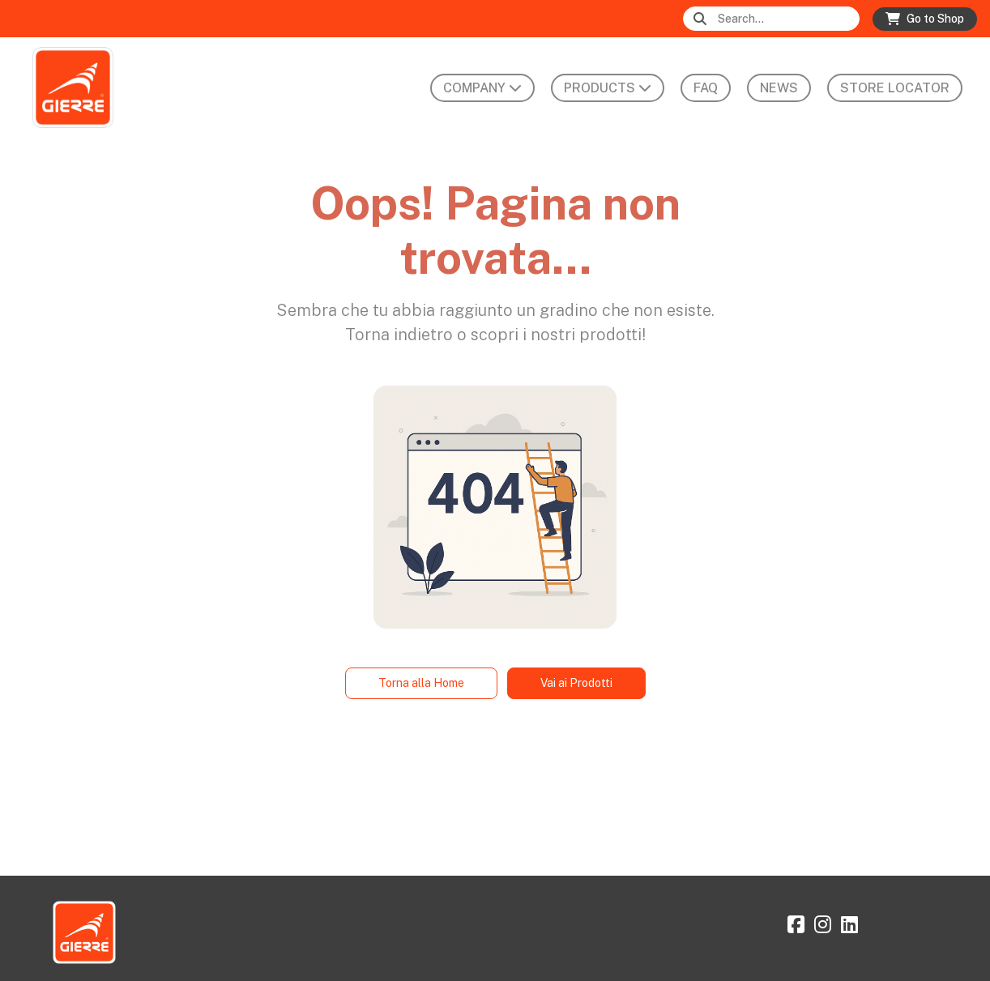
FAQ (705, 88)
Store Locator (894, 88)
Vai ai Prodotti (576, 682)
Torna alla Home (421, 682)
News (779, 88)
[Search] (787, 19)
